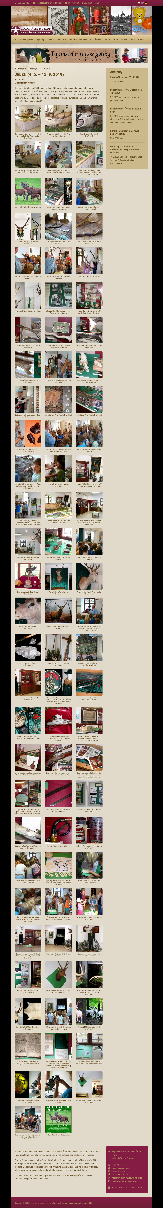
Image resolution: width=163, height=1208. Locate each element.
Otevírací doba (128, 39)
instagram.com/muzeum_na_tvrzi (126, 1178)
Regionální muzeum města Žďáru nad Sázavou (48, 1203)
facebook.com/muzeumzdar (49, 3)
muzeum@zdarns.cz (120, 1168)
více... (122, 81)
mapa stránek (74, 1203)
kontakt (84, 1203)
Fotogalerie (23, 69)
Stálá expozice (26, 39)
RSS (90, 1203)
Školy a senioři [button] (101, 39)
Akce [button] (50, 39)
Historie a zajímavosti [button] (79, 39)
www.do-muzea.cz (119, 1174)
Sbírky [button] (61, 39)
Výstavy (40, 39)
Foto (116, 39)
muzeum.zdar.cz (118, 1171)
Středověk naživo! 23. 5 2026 (124, 77)
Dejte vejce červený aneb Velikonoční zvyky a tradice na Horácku (125, 149)
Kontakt (141, 39)
